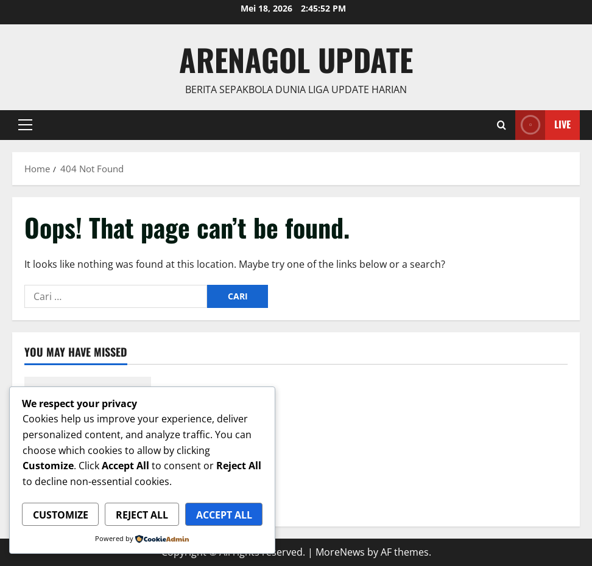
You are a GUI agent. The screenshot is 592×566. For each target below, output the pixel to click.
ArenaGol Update (296, 59)
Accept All (224, 515)
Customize (60, 515)
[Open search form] (501, 125)
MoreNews (340, 552)
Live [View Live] (543, 125)
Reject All (142, 515)
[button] (25, 125)
